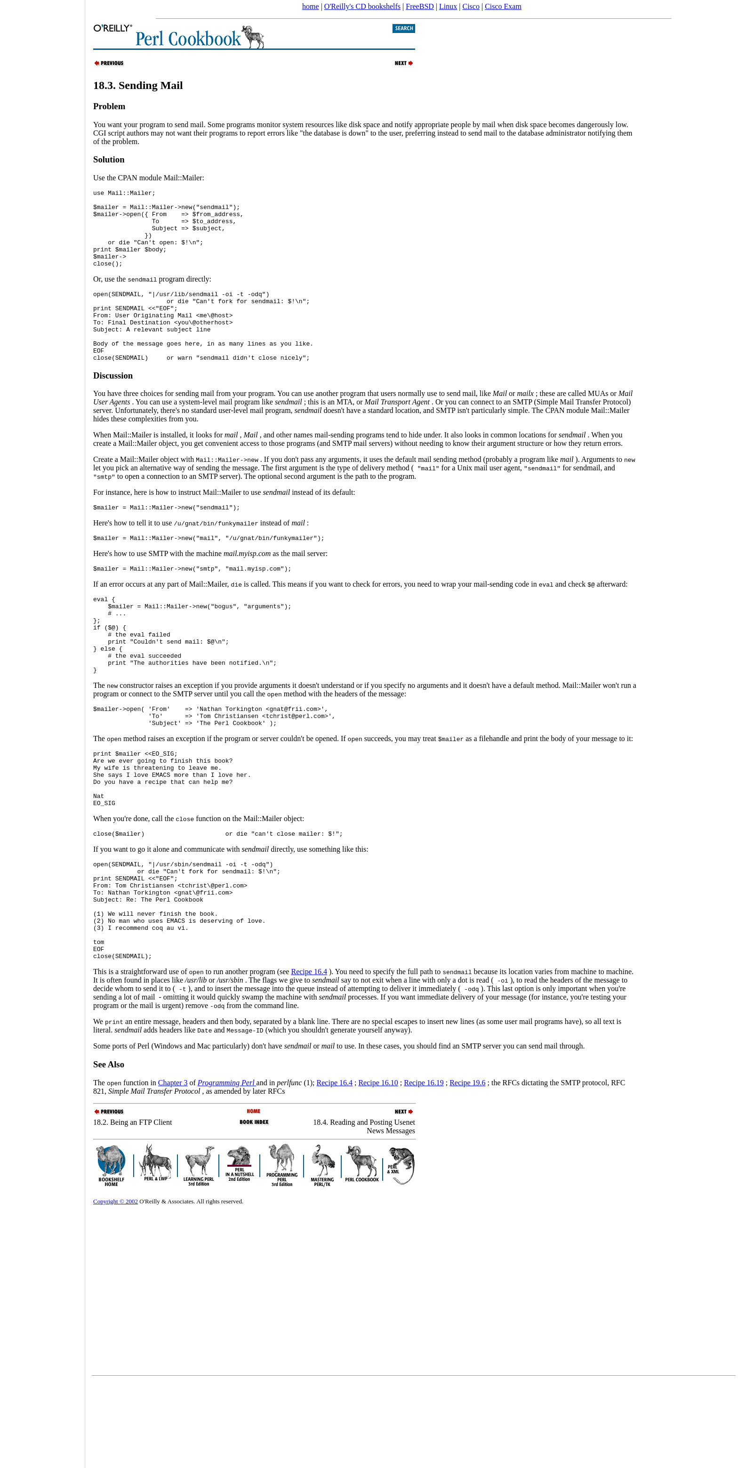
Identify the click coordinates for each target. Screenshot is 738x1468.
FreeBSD (420, 6)
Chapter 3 (173, 1169)
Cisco (470, 6)
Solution (109, 159)
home (310, 6)
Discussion (113, 405)
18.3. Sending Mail (138, 85)
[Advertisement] (42, 730)
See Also (108, 1150)
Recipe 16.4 (309, 1058)
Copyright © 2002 (115, 1287)
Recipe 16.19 (423, 1169)
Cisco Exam (503, 6)
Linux (448, 6)
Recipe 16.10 (378, 1169)
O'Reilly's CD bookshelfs (362, 6)
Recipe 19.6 (467, 1169)
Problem (109, 106)
